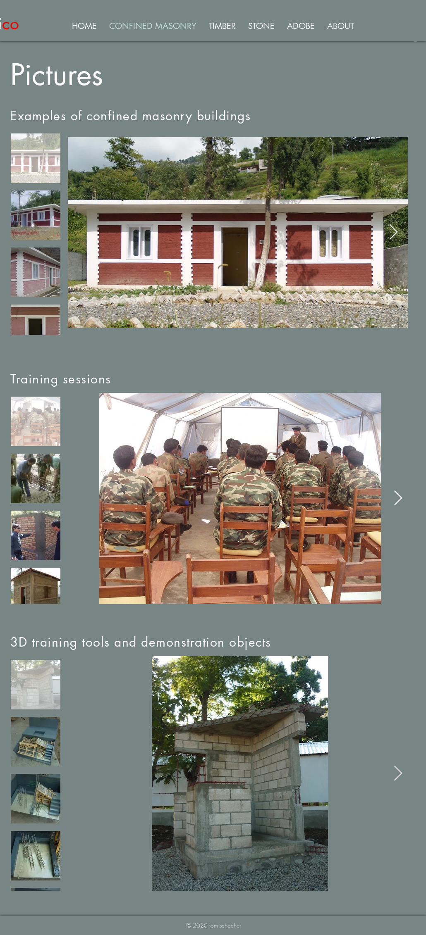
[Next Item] (393, 232)
